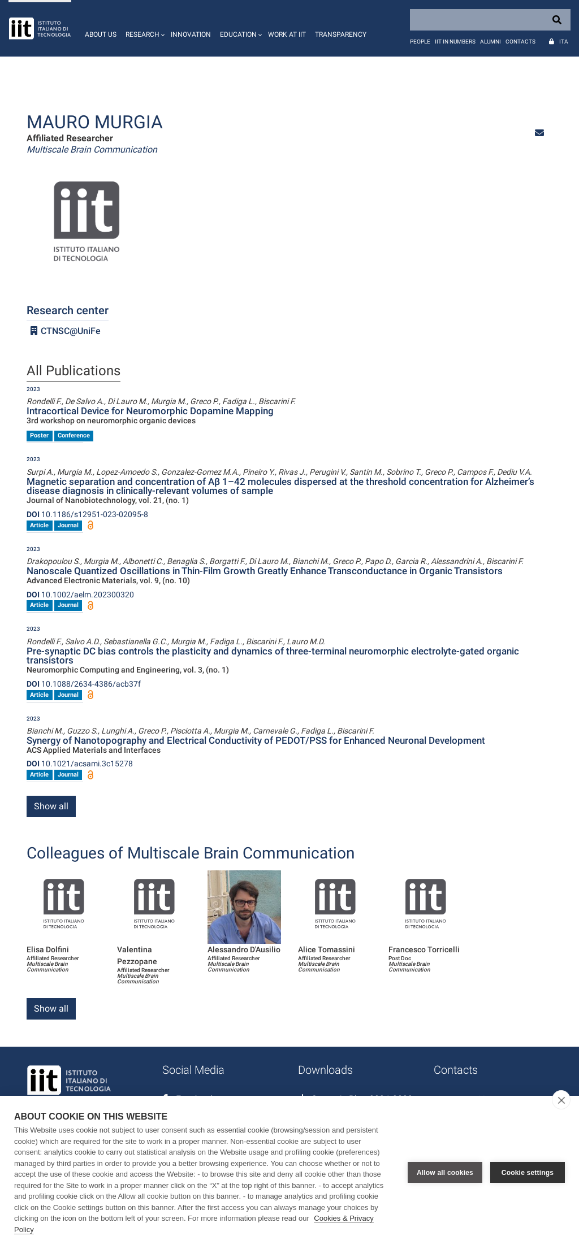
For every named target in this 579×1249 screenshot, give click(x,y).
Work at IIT (287, 34)
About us (100, 34)
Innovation (191, 34)
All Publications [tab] (73, 371)
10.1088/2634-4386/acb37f (84, 683)
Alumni (490, 41)
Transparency (340, 34)
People (420, 41)
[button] (143, 28)
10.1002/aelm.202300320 (80, 594)
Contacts (520, 41)
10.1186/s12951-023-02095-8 (87, 514)
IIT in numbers (455, 41)
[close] (561, 1099)
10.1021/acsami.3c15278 (80, 763)
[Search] (490, 20)
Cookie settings (528, 1173)
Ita (563, 41)
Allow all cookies (445, 1173)
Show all (51, 806)
